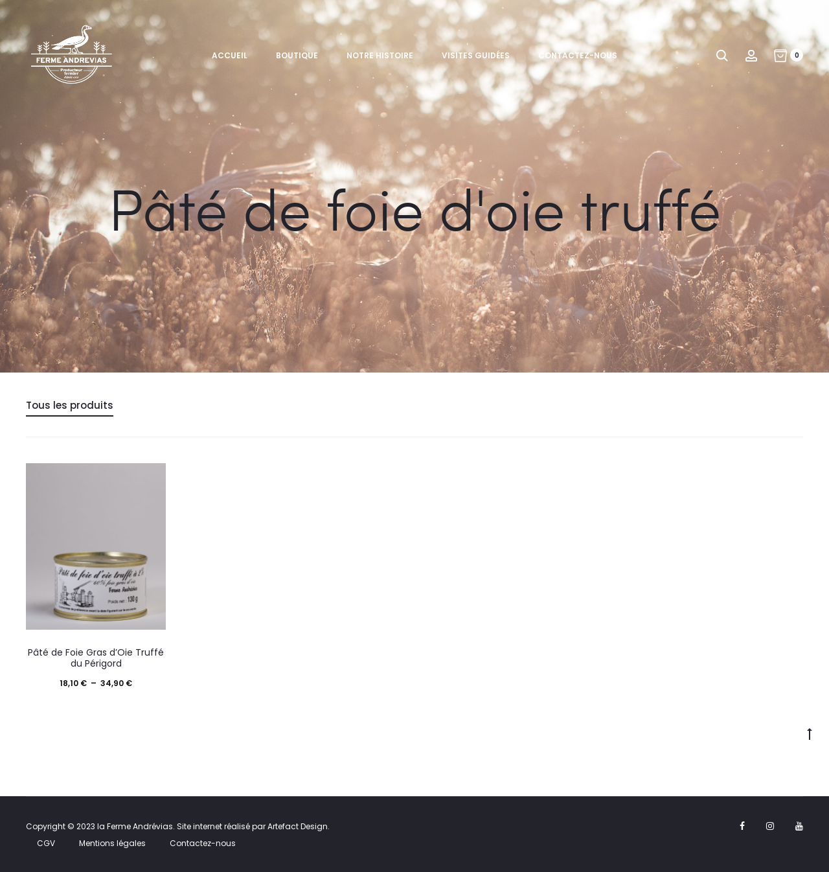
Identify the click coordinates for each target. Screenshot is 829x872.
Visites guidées (476, 55)
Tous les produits (69, 405)
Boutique (297, 55)
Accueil (229, 55)
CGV (46, 843)
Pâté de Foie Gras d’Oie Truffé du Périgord (96, 658)
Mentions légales (112, 843)
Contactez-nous (577, 55)
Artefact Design (297, 826)
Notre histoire (379, 55)
